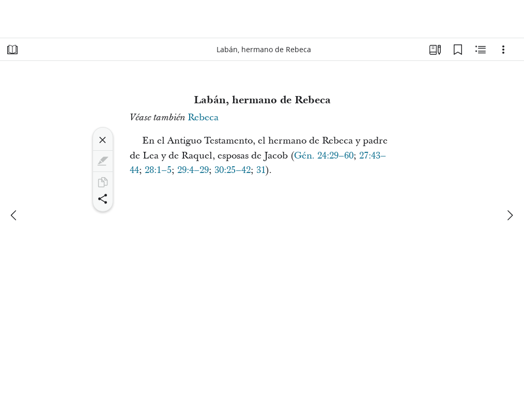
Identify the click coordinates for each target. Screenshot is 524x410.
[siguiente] (509, 215)
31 (261, 170)
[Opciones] (503, 49)
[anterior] (14, 215)
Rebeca (203, 117)
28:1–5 (158, 170)
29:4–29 (193, 170)
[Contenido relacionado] (480, 49)
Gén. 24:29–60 (323, 155)
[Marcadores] (458, 49)
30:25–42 (232, 170)
